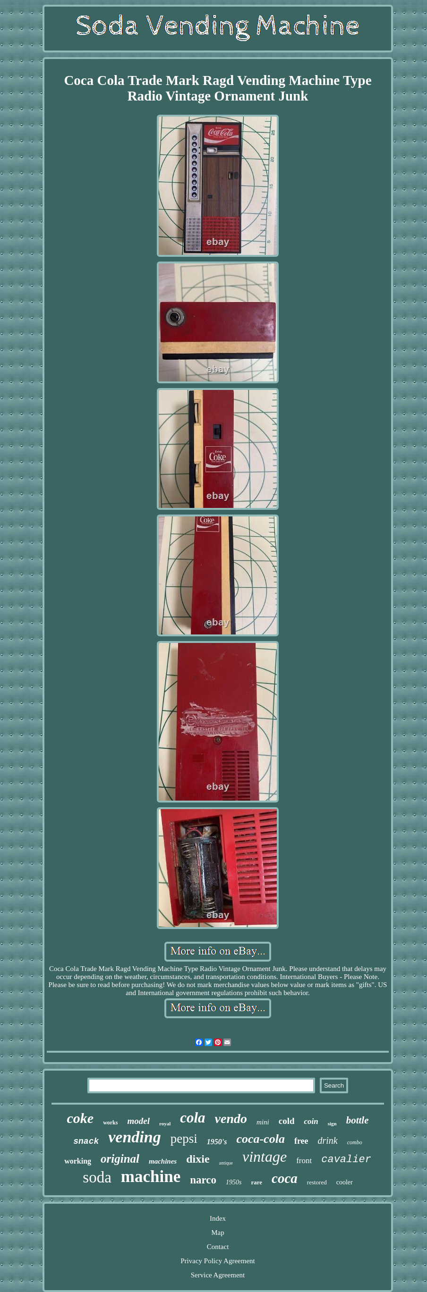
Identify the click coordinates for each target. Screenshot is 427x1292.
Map (217, 1232)
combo (354, 1142)
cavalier (346, 1159)
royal (165, 1123)
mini (262, 1122)
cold (287, 1121)
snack (86, 1141)
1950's (217, 1142)
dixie (197, 1159)
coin (311, 1121)
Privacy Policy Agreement (217, 1261)
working (77, 1161)
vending (134, 1137)
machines (163, 1161)
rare (256, 1182)
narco (203, 1180)
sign (332, 1123)
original (120, 1158)
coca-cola (260, 1139)
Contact (218, 1246)
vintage (264, 1156)
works (110, 1122)
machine (150, 1176)
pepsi (184, 1139)
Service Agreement (218, 1275)
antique (226, 1162)
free (301, 1141)
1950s (233, 1182)
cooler (344, 1182)
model (138, 1121)
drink (328, 1140)
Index (218, 1218)
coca (285, 1178)
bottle (357, 1120)
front (304, 1160)
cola (192, 1117)
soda (97, 1177)
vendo (231, 1118)
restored (317, 1182)
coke (80, 1118)
